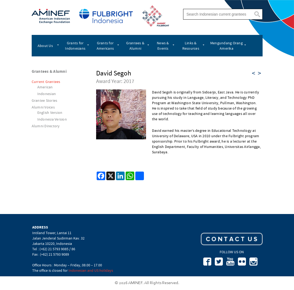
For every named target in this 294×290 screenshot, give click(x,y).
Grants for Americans (105, 46)
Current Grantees (46, 81)
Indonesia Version (52, 119)
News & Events (163, 46)
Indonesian (46, 93)
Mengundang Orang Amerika (226, 46)
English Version (50, 112)
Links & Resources (190, 46)
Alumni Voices (43, 107)
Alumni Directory (46, 126)
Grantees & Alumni (135, 46)
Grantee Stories (44, 100)
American (45, 87)
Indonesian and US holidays (90, 270)
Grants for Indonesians (75, 46)
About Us (45, 45)
